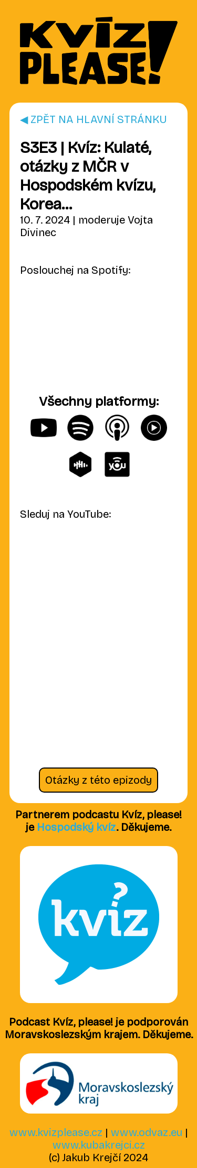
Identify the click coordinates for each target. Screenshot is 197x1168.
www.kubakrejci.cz (99, 1145)
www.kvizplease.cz (55, 1132)
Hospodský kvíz (76, 827)
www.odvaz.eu (146, 1132)
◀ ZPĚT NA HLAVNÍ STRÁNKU (93, 119)
